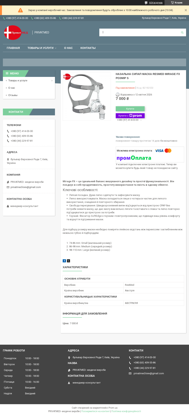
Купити (130, 108)
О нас (68, 47)
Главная (13, 47)
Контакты (87, 47)
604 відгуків (156, 2)
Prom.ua (113, 407)
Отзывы (13, 95)
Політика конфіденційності (126, 411)
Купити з (130, 115)
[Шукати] (182, 32)
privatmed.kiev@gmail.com (26, 187)
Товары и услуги (41, 47)
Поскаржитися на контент (95, 411)
